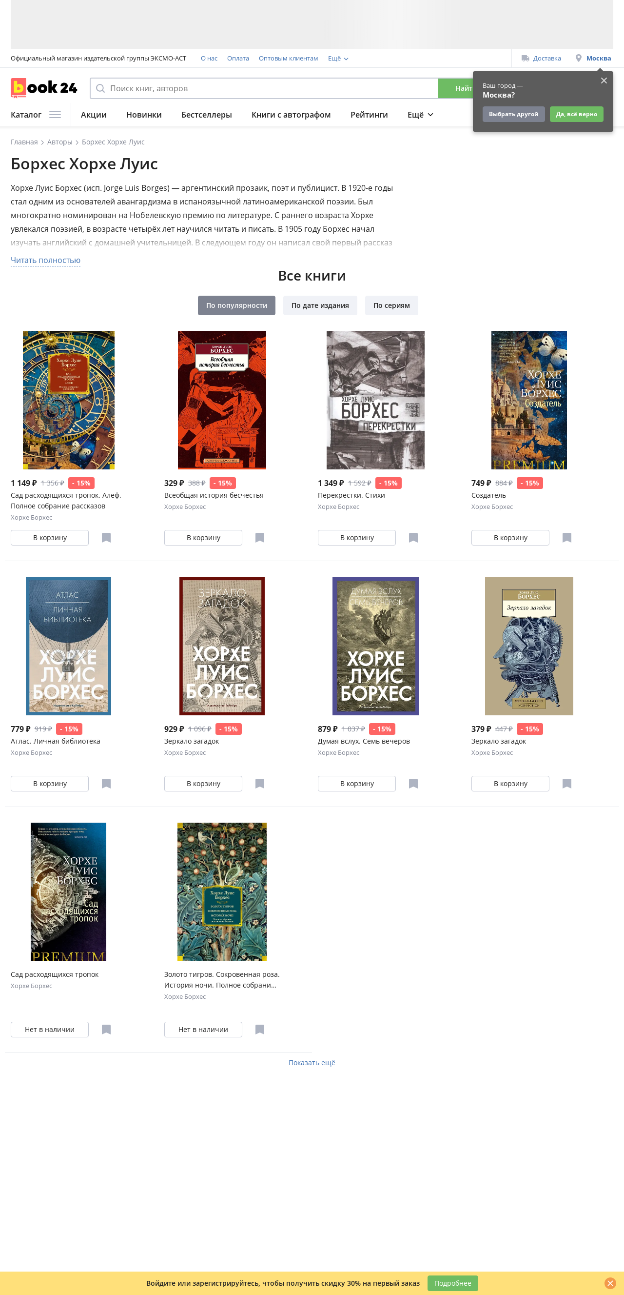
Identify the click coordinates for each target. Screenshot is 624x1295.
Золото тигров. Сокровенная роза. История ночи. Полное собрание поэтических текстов (222, 980)
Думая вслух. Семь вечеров (364, 741)
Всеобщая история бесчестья (214, 495)
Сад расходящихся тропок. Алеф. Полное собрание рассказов (66, 500)
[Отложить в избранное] (106, 538)
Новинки (144, 114)
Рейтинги (369, 114)
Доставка (541, 58)
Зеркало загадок (191, 741)
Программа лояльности (364, 58)
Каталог (36, 114)
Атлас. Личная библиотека (55, 741)
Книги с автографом (291, 114)
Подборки (428, 114)
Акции (94, 114)
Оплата (238, 58)
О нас (209, 58)
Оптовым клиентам (288, 58)
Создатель (488, 495)
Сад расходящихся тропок (54, 974)
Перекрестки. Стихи (351, 495)
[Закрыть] (610, 1283)
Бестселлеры (206, 114)
